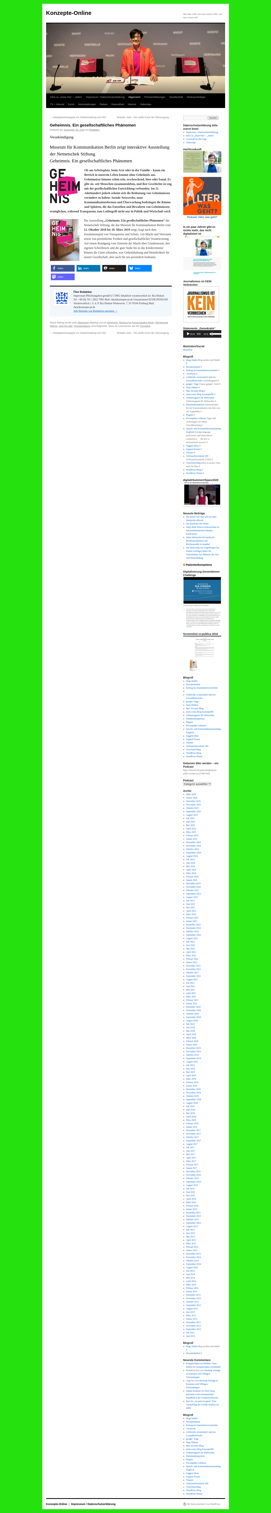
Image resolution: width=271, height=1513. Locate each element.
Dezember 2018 (193, 1089)
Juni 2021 (190, 986)
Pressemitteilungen (154, 97)
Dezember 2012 (193, 1322)
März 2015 (191, 1243)
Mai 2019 (190, 1072)
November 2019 (193, 1051)
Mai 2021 (190, 989)
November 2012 (193, 1325)
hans (188, 1401)
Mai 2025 (190, 825)
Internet (132, 104)
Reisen (103, 104)
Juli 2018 (190, 1106)
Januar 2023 (191, 921)
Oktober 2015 (192, 1219)
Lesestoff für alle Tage (196, 139)
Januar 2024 (191, 880)
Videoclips (145, 104)
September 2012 (193, 1329)
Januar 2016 (191, 1209)
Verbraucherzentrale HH (197, 456)
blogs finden (191, 360)
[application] (202, 334)
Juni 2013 (190, 1312)
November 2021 (193, 969)
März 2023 (191, 914)
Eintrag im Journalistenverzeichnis (202, 370)
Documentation (193, 367)
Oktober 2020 (192, 1013)
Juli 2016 (190, 1188)
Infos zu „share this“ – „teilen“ (66, 97)
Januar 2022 (191, 962)
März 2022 (191, 955)
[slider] (199, 334)
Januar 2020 (191, 1044)
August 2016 (192, 1185)
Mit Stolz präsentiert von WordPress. (204, 1504)
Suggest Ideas (192, 445)
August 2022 (192, 938)
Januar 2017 (191, 1168)
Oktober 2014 (192, 1260)
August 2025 (192, 815)
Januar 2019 (191, 1085)
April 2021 (191, 993)
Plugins (189, 415)
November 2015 (193, 1216)
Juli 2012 (190, 1332)
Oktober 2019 (192, 1055)
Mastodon (187, 349)
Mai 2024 (190, 866)
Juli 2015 (190, 1229)
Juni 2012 (190, 1336)
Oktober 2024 (192, 849)
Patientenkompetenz (195, 404)
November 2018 (193, 1092)
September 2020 (193, 1017)
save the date (66, 326)
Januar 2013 (191, 1319)
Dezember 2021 (193, 965)
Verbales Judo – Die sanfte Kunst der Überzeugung (144, 117)
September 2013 (193, 1305)
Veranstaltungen (87, 104)
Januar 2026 (191, 797)
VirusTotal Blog (193, 463)
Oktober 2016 (192, 1178)
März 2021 (191, 996)
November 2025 (193, 804)
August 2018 (192, 1103)
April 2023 (191, 911)
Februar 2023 (192, 917)
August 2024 (192, 856)
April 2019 (191, 1075)
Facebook (191, 373)
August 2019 (192, 1061)
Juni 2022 (190, 945)
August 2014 (192, 1267)
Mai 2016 (190, 1195)
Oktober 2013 (192, 1301)
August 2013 (192, 1308)
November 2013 (193, 1298)
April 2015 (191, 1240)
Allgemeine (134, 97)
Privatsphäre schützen (196, 418)
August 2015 (192, 1226)
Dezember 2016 (193, 1171)
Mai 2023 (190, 907)
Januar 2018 (191, 1127)
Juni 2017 (190, 1151)
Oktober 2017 (192, 1137)
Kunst (71, 104)
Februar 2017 (192, 1164)
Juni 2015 (190, 1233)
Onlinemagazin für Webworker (200, 397)
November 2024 (193, 845)
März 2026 (191, 794)
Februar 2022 (192, 959)
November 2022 (193, 928)
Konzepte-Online (68, 13)
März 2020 (191, 1037)
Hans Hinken (192, 387)
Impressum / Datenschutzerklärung (105, 97)
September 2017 (193, 1140)
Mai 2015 (190, 1236)
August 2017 (192, 1144)
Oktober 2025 (192, 808)
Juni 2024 (190, 863)
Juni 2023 (190, 904)
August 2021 (192, 979)
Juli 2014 (190, 1271)
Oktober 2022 (192, 931)
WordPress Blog (193, 469)
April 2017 (191, 1157)
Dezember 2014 (193, 1253)
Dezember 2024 (193, 842)
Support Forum (193, 449)
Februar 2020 (192, 1041)
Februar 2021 (192, 1000)
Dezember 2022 (193, 924)
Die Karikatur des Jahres (197, 523)
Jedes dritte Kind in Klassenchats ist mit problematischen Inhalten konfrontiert (202, 530)
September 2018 (193, 1099)
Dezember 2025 (193, 801)
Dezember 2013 (193, 1295)
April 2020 (191, 1034)
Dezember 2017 (193, 1130)
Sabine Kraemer (193, 1391)
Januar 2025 (191, 839)
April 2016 (191, 1199)
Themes (189, 452)
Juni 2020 (190, 1027)
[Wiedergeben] (188, 334)
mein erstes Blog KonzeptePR (199, 394)
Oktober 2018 (192, 1096)
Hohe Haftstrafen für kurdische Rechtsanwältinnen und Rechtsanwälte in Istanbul (200, 541)
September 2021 (193, 976)
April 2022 (191, 952)
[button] (63, 268)
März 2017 (191, 1161)
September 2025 (193, 811)
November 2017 (193, 1133)
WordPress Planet (194, 473)
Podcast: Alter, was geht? (202, 217)
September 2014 (193, 1264)
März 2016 (191, 1202)
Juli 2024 (190, 859)
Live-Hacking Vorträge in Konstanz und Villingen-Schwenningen (203, 1374)
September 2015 (193, 1223)
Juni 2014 (190, 1274)
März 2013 (191, 1315)
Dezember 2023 (193, 883)
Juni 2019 (190, 1068)
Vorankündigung (82, 326)
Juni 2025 (190, 821)
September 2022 (193, 935)
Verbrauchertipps (196, 97)
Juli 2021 (190, 983)
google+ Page (192, 384)
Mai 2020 (190, 1031)
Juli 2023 (190, 900)
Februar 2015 (192, 1247)
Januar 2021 (191, 1003)
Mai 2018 (190, 1113)
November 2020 (193, 1010)
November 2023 (193, 887)
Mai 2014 (190, 1277)
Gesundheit (117, 104)
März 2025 (191, 832)
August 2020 (192, 1020)
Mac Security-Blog (195, 391)
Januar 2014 (191, 1291)
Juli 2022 (190, 941)
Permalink (145, 326)
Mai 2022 (190, 948)
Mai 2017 (190, 1154)
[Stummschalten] (211, 334)
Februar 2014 (192, 1288)
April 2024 (191, 869)
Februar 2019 (192, 1082)
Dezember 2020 (193, 1007)
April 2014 (191, 1281)
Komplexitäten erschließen (208, 1367)
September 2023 (193, 893)
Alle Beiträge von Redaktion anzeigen (96, 311)
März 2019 (191, 1079)
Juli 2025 (190, 818)
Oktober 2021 (192, 972)
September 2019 (193, 1058)
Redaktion (94, 130)
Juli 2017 (190, 1147)
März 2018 (191, 1120)
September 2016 (193, 1181)
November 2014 (193, 1257)
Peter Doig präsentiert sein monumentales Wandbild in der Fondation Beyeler (202, 1394)
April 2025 (191, 828)
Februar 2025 (192, 835)
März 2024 (191, 873)
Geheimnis (112, 322)
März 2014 (191, 1284)
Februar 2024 (192, 876)
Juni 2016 (190, 1192)
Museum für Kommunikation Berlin (136, 322)
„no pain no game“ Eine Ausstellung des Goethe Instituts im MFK (202, 1404)
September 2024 (193, 852)
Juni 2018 (190, 1109)
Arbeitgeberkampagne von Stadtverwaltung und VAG (78, 117)
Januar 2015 (191, 1250)
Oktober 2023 (192, 890)
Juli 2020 (190, 1024)
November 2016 (193, 1175)
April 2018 (191, 1116)
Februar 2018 (192, 1123)
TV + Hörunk (57, 104)
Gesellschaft (176, 97)
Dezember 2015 (193, 1212)
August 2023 (192, 897)
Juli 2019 (190, 1065)
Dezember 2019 (193, 1048)
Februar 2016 (192, 1205)
